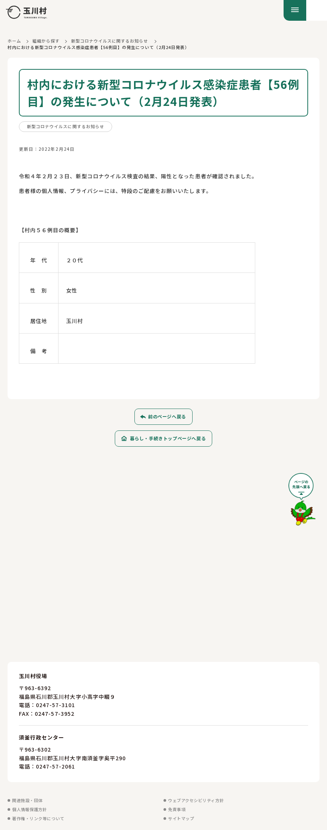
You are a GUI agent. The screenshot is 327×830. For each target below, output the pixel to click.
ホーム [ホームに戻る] (14, 41)
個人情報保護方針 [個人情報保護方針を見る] (29, 809)
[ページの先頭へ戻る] (302, 502)
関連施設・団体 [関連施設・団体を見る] (27, 800)
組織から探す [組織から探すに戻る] (46, 41)
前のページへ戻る (167, 416)
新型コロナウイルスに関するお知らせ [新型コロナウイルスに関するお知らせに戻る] (109, 41)
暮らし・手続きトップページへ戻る (168, 438)
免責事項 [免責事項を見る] (176, 809)
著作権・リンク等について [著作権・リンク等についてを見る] (38, 818)
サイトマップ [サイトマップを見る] (181, 818)
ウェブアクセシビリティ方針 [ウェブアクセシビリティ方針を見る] (196, 800)
